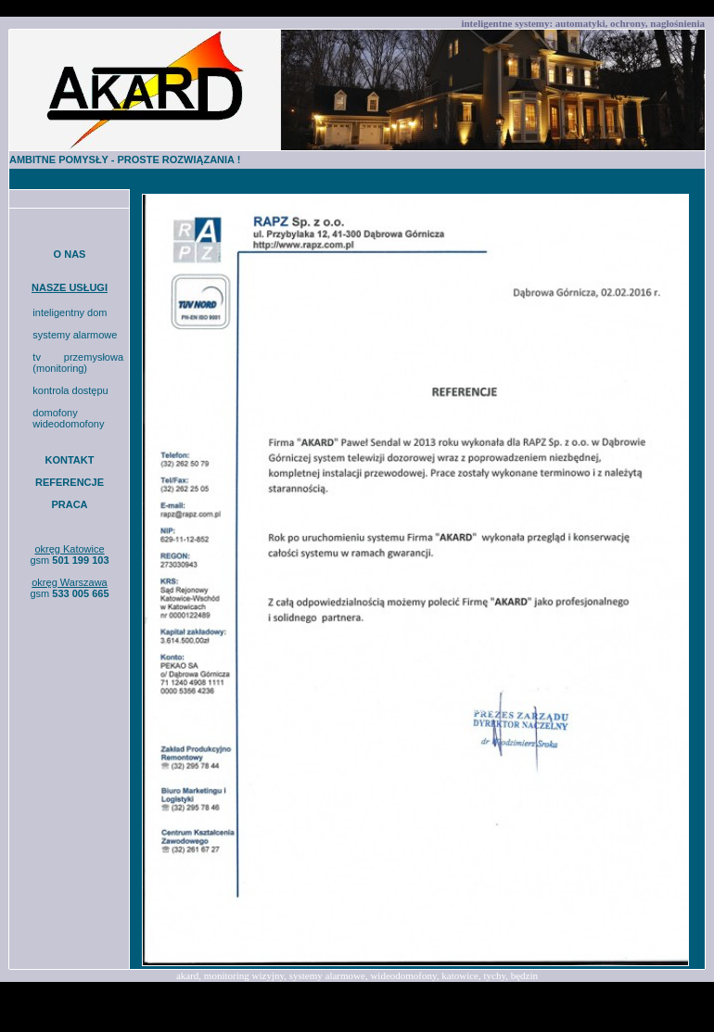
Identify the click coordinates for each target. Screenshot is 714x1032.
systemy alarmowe (74, 334)
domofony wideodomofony (68, 418)
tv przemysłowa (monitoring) (77, 362)
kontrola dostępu (70, 390)
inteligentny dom (69, 312)
